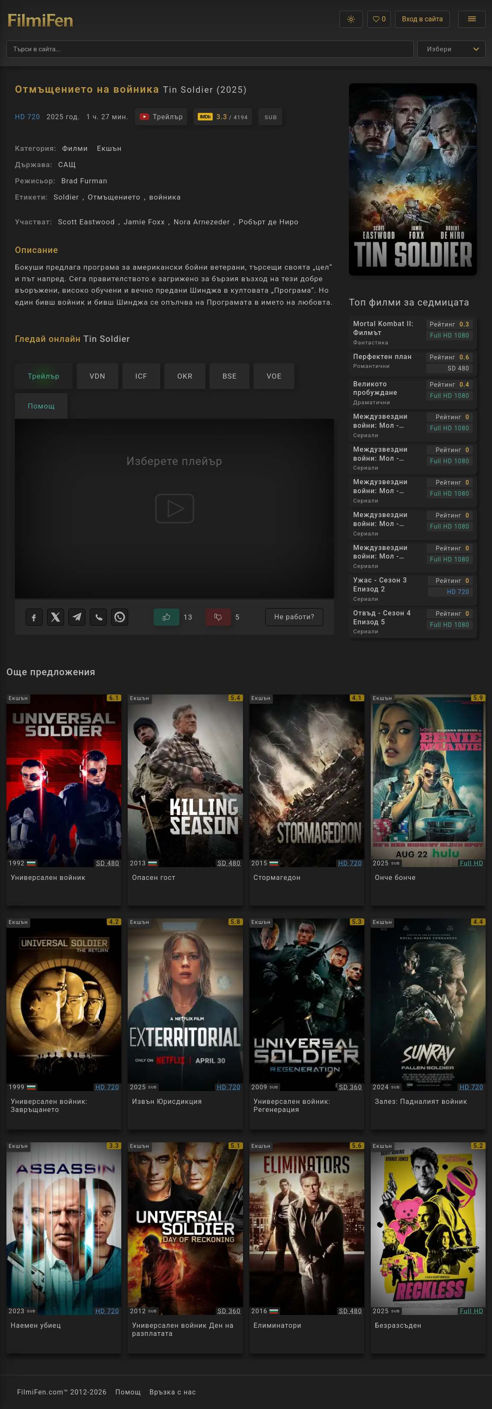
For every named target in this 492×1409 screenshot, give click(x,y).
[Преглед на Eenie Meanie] (428, 800)
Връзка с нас (172, 1392)
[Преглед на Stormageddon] (306, 800)
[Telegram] (76, 617)
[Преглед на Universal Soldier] (63, 800)
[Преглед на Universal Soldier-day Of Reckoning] (185, 1247)
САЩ (67, 164)
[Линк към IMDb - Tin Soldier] (222, 116)
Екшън (109, 148)
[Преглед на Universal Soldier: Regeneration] (306, 1024)
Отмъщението (114, 197)
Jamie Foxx (144, 222)
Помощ (128, 1392)
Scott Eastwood (86, 222)
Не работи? (294, 617)
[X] (55, 617)
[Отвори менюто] (472, 19)
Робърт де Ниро (269, 222)
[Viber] (98, 617)
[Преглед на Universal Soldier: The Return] (63, 1024)
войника (165, 197)
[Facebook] (34, 617)
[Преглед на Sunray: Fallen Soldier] (428, 1024)
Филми (75, 148)
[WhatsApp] (119, 617)
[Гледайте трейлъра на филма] (161, 116)
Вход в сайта (422, 19)
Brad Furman (84, 180)
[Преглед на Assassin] (63, 1247)
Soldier (66, 197)
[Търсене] (210, 49)
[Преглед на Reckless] (428, 1247)
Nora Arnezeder (201, 222)
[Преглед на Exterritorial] (185, 1024)
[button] (351, 19)
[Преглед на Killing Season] (185, 800)
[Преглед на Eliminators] (306, 1247)
